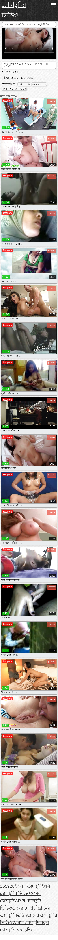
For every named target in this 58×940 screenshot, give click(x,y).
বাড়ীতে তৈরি (24, 84)
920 (11, 886)
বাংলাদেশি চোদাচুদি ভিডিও (14, 89)
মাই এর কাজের (39, 84)
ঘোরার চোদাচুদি (25, 922)
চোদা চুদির (24, 929)
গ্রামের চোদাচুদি (25, 908)
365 (3, 886)
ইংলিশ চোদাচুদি (28, 886)
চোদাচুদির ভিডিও (14, 10)
